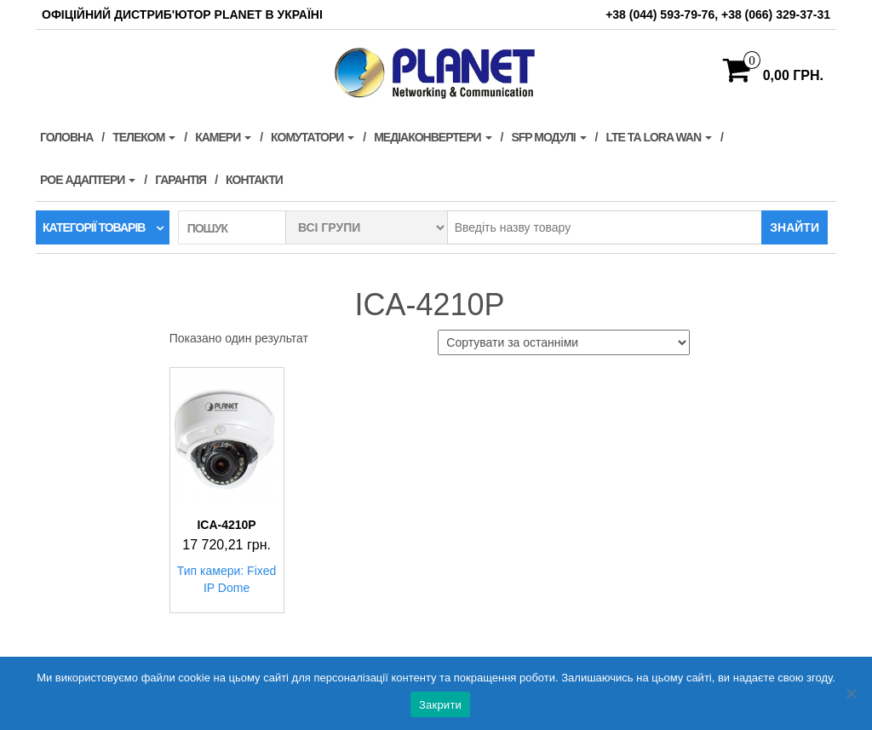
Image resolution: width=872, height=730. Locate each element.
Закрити (440, 704)
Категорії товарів (94, 227)
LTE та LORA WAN (658, 137)
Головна (66, 137)
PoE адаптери (87, 180)
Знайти (794, 227)
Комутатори (312, 137)
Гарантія (180, 180)
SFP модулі (548, 137)
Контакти (254, 180)
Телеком (143, 137)
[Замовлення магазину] (564, 342)
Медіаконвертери (432, 137)
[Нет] (850, 693)
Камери (223, 137)
